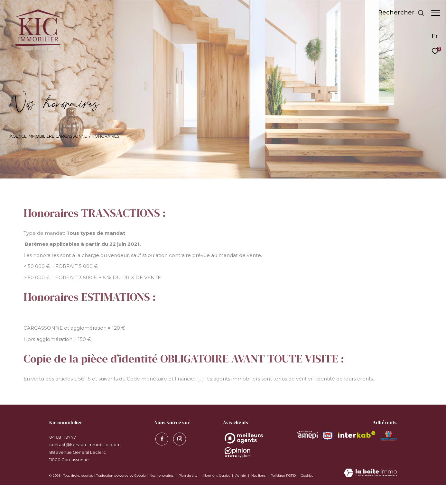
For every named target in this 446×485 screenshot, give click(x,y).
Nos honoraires (161, 475)
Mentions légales (217, 475)
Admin (241, 475)
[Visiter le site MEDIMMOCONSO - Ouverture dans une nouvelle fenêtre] (388, 436)
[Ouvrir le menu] (435, 13)
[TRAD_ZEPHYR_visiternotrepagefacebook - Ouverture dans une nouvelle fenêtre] (160, 438)
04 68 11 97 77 (62, 437)
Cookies (307, 476)
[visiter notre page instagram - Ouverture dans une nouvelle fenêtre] (178, 438)
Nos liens (258, 475)
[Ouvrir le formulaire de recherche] (398, 13)
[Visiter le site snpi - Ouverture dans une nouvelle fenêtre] (327, 436)
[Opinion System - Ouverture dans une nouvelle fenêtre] (244, 438)
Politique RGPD (283, 475)
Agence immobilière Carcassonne (48, 136)
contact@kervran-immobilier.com (85, 444)
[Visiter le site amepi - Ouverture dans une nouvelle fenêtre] (307, 435)
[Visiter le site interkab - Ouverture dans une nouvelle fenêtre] (357, 434)
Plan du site (189, 475)
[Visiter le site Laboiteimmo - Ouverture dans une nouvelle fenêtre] (370, 473)
